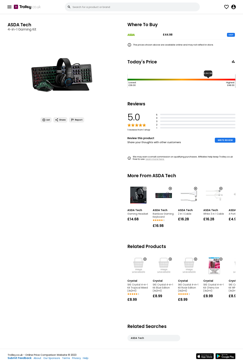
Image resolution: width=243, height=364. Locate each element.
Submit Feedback (20, 358)
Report (77, 120)
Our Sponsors (51, 358)
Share (60, 120)
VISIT (230, 34)
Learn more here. (155, 159)
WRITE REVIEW (225, 140)
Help (85, 358)
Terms (66, 358)
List (46, 120)
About (37, 358)
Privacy (76, 358)
